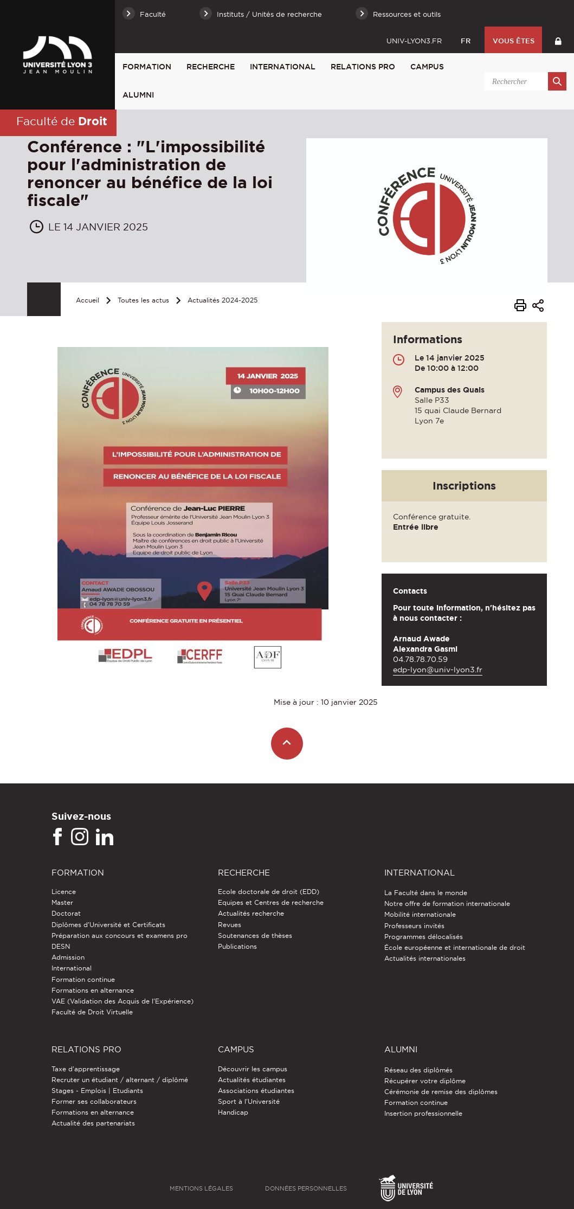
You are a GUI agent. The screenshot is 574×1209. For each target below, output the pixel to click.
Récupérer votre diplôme (425, 1080)
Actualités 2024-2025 (222, 300)
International (282, 66)
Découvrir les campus (252, 1068)
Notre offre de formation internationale (447, 903)
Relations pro (363, 66)
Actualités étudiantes (252, 1079)
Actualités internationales (425, 958)
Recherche (210, 66)
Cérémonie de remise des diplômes (441, 1091)
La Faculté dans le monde (425, 892)
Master (62, 902)
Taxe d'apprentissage (85, 1068)
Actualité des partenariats (93, 1123)
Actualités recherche (251, 913)
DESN (60, 946)
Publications (237, 946)
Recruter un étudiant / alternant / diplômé (119, 1079)
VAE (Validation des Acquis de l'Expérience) (122, 1001)
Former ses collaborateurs (94, 1101)
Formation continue (83, 979)
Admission (68, 957)
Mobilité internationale (420, 914)
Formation (146, 66)
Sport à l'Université (249, 1101)
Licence (63, 891)
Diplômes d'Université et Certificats (108, 924)
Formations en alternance (92, 990)
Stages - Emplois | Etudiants (97, 1090)
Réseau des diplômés (418, 1069)
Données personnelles (306, 1188)
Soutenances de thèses (255, 935)
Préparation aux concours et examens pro (119, 935)
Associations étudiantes (256, 1090)
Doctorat (66, 913)
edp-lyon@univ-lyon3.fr (437, 669)
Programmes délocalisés (423, 936)
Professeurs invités (414, 925)
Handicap (233, 1112)
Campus (427, 66)
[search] (524, 81)
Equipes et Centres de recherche (271, 902)
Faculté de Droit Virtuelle (92, 1011)
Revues (229, 924)
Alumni (138, 95)
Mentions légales (201, 1188)
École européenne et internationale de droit (454, 947)
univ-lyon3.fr (414, 40)
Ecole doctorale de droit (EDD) (268, 891)
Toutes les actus (143, 300)
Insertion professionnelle (423, 1113)
